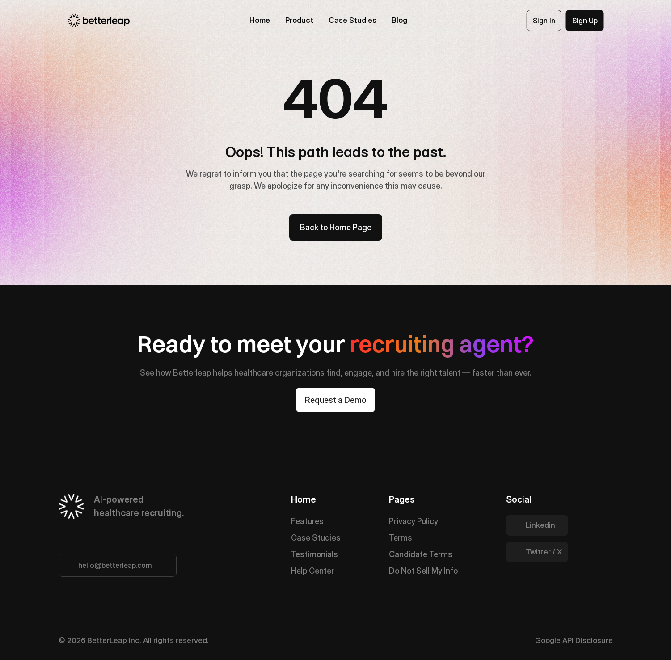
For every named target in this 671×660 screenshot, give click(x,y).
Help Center (312, 570)
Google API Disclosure (574, 640)
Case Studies (316, 537)
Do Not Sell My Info (423, 570)
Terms (400, 537)
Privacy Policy (413, 521)
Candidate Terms (420, 554)
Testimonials (314, 554)
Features (307, 521)
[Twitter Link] (537, 525)
